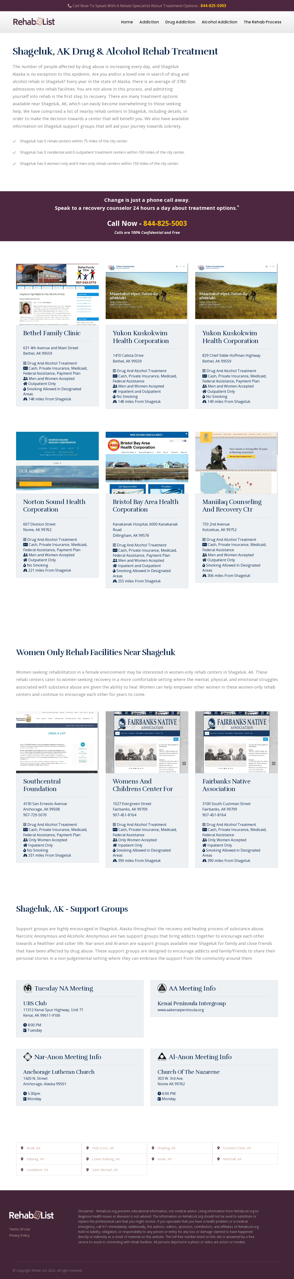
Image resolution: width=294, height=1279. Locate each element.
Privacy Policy (19, 1235)
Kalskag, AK (35, 1159)
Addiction (149, 22)
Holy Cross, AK (103, 1148)
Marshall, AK (232, 1159)
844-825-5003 (213, 5)
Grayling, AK (166, 1148)
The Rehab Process (262, 22)
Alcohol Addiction (219, 22)
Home (127, 22)
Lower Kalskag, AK (106, 1159)
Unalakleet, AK (37, 1170)
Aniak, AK (165, 1159)
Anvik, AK (33, 1148)
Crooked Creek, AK (237, 1148)
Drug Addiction (180, 22)
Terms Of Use (19, 1229)
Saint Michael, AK (105, 1170)
